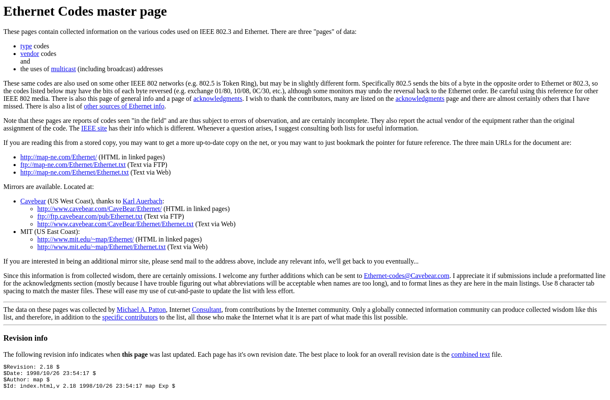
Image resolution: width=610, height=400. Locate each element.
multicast (63, 68)
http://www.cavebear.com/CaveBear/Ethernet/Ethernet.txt (115, 224)
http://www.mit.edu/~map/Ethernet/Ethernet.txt (101, 246)
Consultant (206, 309)
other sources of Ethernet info (124, 106)
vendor (29, 53)
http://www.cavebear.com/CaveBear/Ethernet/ (99, 208)
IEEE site (94, 128)
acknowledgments (217, 98)
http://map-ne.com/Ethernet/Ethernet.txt (74, 172)
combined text (470, 354)
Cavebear (33, 201)
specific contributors (130, 317)
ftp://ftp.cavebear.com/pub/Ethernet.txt (89, 216)
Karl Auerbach (142, 201)
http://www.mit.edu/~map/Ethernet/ (85, 239)
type (26, 46)
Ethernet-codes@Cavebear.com (406, 275)
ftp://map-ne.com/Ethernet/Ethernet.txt (73, 164)
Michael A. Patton (141, 309)
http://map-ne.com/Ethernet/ (58, 157)
